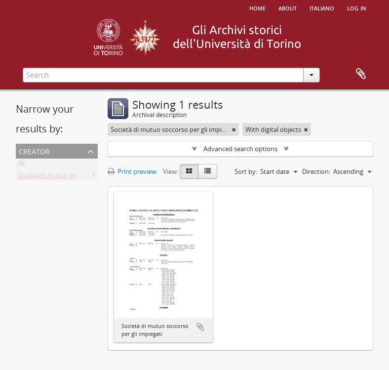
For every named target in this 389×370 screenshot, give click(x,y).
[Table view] (207, 171)
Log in (356, 7)
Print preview (132, 171)
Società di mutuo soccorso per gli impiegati (80, 176)
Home (257, 7)
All (21, 165)
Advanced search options (240, 148)
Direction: (316, 171)
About (287, 7)
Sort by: (245, 171)
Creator (34, 150)
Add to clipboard (200, 327)
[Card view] (189, 171)
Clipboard (361, 74)
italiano (322, 7)
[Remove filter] (234, 129)
